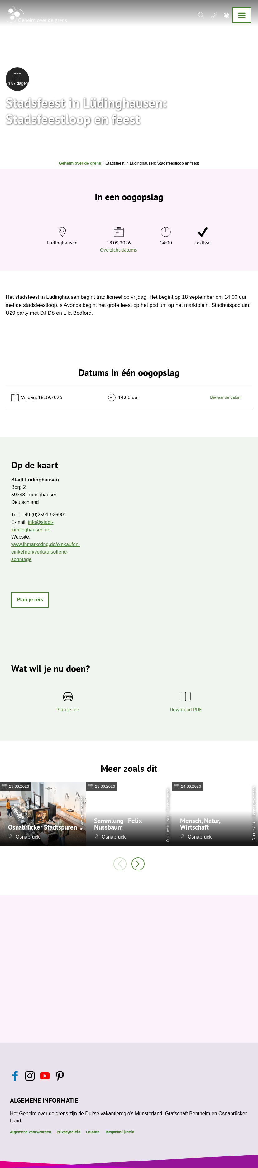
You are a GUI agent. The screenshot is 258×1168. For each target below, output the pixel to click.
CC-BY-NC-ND (167, 827)
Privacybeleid (68, 1132)
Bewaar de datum (225, 397)
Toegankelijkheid (119, 1132)
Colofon (92, 1132)
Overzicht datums (118, 250)
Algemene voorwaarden (30, 1132)
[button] (30, 600)
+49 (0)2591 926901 (44, 514)
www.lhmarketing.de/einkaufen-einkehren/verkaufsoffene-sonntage (45, 552)
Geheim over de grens (80, 163)
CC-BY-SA (253, 828)
